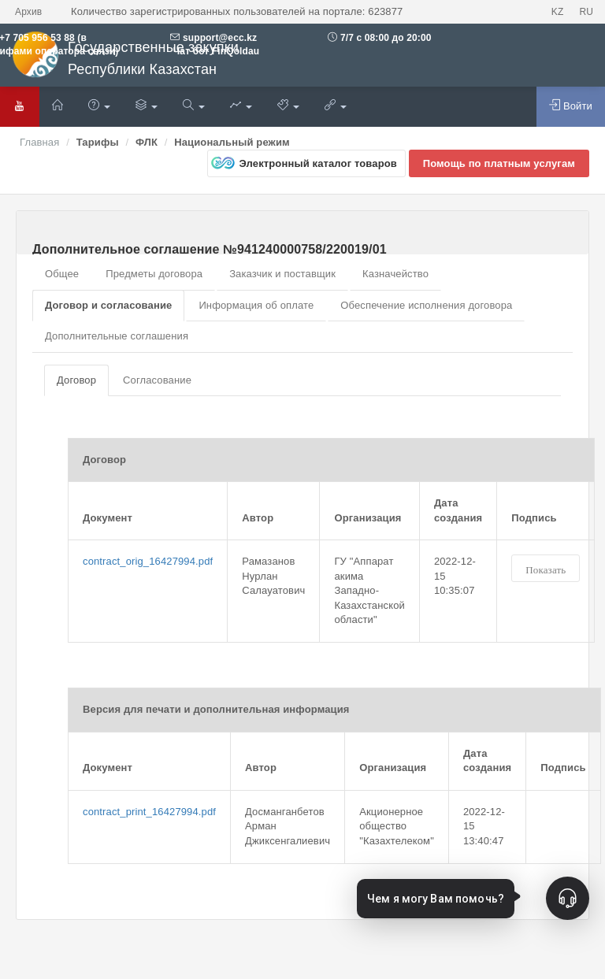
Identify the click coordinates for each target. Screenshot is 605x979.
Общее (62, 274)
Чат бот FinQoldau (214, 51)
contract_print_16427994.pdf (149, 812)
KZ (557, 11)
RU (586, 11)
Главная (39, 142)
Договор (76, 380)
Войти (570, 105)
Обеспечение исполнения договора (426, 305)
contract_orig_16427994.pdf (148, 561)
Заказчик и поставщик (282, 274)
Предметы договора (154, 274)
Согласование (157, 380)
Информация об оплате (256, 305)
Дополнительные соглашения (116, 336)
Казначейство (395, 274)
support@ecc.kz (220, 37)
